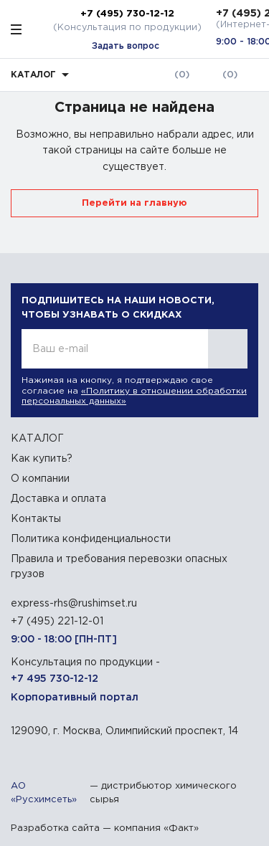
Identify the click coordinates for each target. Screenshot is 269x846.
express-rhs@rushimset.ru (74, 603)
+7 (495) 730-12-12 (127, 13)
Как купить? (41, 459)
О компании (40, 479)
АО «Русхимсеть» (44, 793)
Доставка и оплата (58, 499)
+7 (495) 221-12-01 (57, 621)
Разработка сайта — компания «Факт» (105, 828)
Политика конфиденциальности (91, 539)
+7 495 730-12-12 (54, 679)
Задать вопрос (125, 46)
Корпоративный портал (74, 697)
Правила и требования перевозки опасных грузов (119, 567)
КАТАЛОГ (37, 438)
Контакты (36, 519)
